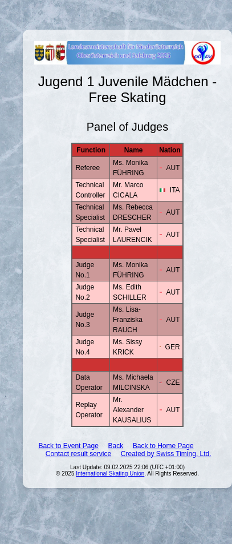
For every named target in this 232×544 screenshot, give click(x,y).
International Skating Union (110, 473)
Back (115, 446)
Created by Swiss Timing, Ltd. (166, 454)
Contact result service (78, 454)
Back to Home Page (163, 446)
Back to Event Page (68, 446)
